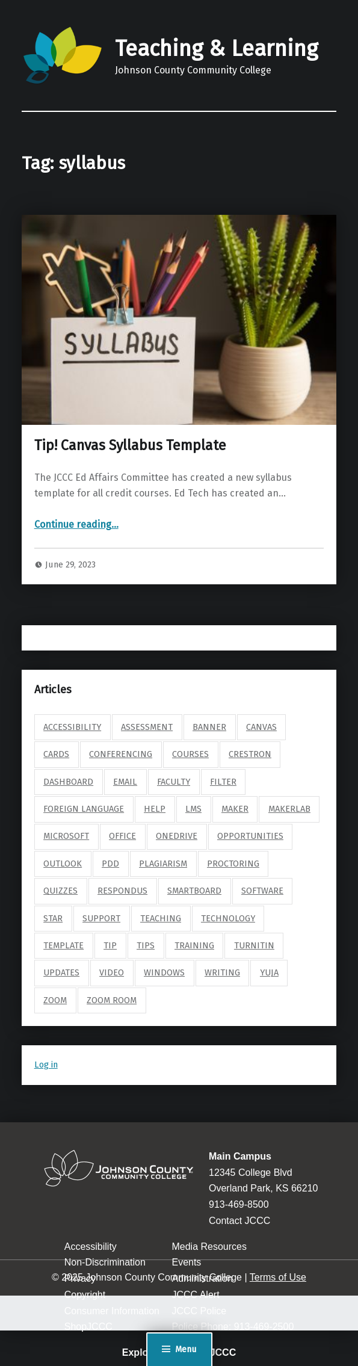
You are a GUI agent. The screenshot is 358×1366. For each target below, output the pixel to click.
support (101, 918)
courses (190, 754)
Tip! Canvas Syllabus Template (130, 445)
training (194, 945)
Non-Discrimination (105, 1262)
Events (186, 1262)
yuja (269, 972)
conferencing (120, 754)
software (262, 890)
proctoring (233, 863)
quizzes (60, 890)
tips (146, 945)
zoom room (112, 1000)
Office (122, 835)
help (154, 808)
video (111, 972)
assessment (147, 727)
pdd (110, 863)
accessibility (72, 727)
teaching (160, 918)
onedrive (176, 835)
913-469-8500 (239, 1204)
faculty (173, 781)
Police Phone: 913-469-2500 (232, 1326)
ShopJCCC (88, 1326)
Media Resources (209, 1246)
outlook (62, 863)
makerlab (289, 808)
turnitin (254, 945)
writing (222, 972)
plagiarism (163, 863)
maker (234, 808)
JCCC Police (198, 1311)
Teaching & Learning (216, 49)
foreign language (83, 808)
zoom (55, 1000)
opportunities (250, 835)
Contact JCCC (239, 1221)
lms (193, 808)
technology (228, 918)
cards (56, 754)
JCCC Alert (195, 1295)
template (63, 945)
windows (164, 972)
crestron (250, 754)
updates (61, 972)
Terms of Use (278, 1277)
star (53, 918)
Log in (46, 1064)
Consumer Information (111, 1311)
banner (209, 727)
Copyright (84, 1295)
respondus (122, 890)
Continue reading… (76, 524)
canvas (261, 727)
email (125, 781)
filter (223, 781)
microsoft (66, 835)
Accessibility (90, 1246)
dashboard (68, 781)
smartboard (194, 890)
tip (110, 945)
